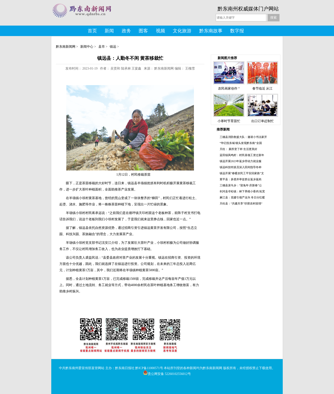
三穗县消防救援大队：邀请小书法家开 (243, 137)
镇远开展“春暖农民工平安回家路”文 (242, 173)
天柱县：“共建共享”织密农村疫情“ (241, 203)
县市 (101, 46)
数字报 (237, 30)
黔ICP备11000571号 (149, 368)
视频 (160, 30)
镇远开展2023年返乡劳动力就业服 (240, 161)
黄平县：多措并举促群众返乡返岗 (240, 179)
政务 (126, 30)
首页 (92, 30)
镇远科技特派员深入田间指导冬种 (240, 167)
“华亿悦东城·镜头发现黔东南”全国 (241, 143)
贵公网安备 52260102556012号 (167, 374)
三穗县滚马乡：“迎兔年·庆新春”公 (241, 185)
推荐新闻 (223, 129)
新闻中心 (86, 46)
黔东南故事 (210, 30)
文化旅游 (182, 30)
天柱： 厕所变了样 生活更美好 (238, 149)
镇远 (113, 46)
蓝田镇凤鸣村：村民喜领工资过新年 (242, 155)
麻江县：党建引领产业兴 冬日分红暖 (242, 197)
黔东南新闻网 (65, 46)
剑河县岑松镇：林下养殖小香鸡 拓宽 (242, 191)
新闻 (109, 30)
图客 (143, 30)
